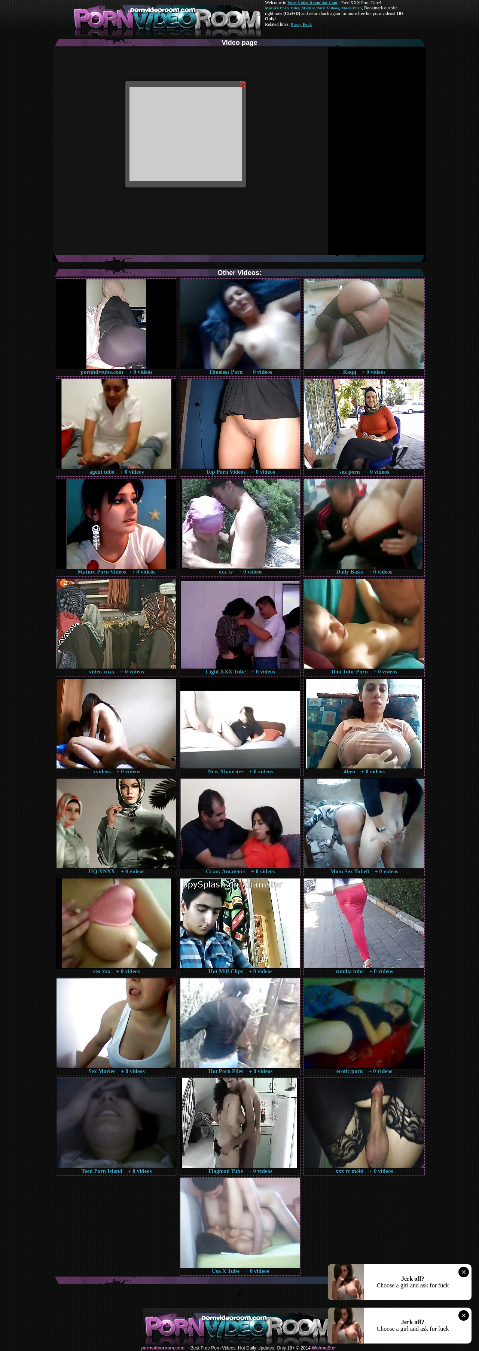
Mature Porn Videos (320, 8)
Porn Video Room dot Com (312, 2)
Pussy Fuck (301, 24)
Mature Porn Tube (282, 8)
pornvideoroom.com (162, 1348)
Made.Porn (351, 8)
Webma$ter (324, 1348)
